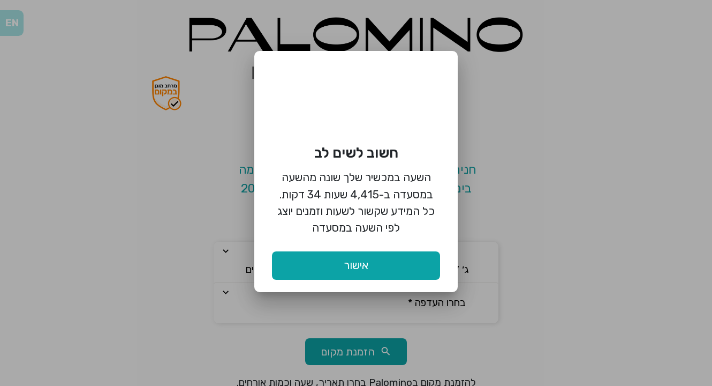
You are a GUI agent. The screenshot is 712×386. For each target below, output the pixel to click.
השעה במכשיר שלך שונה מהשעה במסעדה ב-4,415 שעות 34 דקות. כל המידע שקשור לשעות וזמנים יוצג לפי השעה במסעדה (356, 202)
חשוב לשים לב (356, 152)
